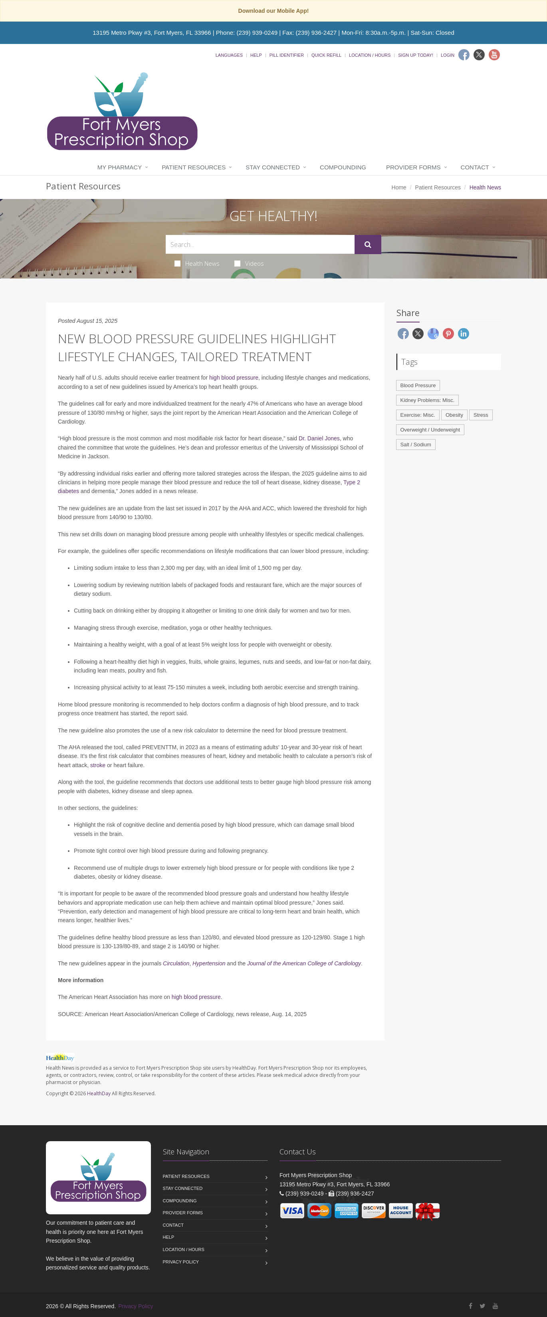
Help (256, 55)
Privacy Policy (181, 1261)
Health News (197, 263)
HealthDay (99, 1093)
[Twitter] (479, 54)
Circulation (176, 963)
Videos (249, 263)
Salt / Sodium (415, 445)
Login (447, 55)
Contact (475, 167)
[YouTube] (495, 1306)
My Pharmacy (119, 167)
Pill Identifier (287, 55)
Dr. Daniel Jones (319, 438)
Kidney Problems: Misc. (427, 400)
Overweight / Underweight (430, 430)
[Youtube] (494, 54)
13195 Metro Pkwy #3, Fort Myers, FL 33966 (152, 32)
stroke (97, 765)
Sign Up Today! (415, 55)
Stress (481, 415)
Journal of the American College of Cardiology (304, 963)
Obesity (454, 415)
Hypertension (209, 963)
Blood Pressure (418, 385)
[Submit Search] (368, 244)
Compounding (343, 167)
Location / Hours (369, 55)
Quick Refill (326, 55)
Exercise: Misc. (417, 415)
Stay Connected (273, 167)
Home (399, 187)
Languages (229, 55)
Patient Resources (194, 167)
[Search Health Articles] (260, 244)
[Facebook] (464, 54)
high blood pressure (233, 377)
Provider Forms (413, 167)
